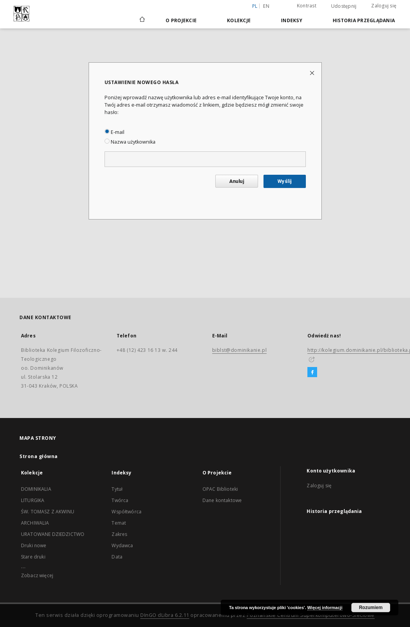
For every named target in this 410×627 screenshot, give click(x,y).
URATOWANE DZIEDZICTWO (52, 534)
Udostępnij (344, 6)
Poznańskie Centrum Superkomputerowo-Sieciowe (311, 615)
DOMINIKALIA (36, 489)
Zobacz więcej (37, 575)
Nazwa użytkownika (130, 142)
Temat (119, 523)
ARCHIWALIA (35, 523)
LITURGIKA (32, 500)
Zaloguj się (383, 5)
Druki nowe (34, 545)
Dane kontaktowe (222, 500)
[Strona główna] (141, 20)
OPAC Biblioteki (220, 489)
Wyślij (284, 181)
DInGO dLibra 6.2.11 (164, 615)
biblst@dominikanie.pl (239, 350)
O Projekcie (181, 20)
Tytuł (117, 489)
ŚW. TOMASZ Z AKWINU (47, 511)
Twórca (120, 500)
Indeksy (291, 20)
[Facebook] (312, 372)
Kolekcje (239, 20)
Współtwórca (126, 511)
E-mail (114, 132)
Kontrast (306, 5)
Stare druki (33, 556)
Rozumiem (371, 607)
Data (117, 556)
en (266, 6)
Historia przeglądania (364, 20)
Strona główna (38, 456)
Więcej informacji (324, 607)
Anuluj (236, 181)
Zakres (119, 534)
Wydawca (122, 545)
